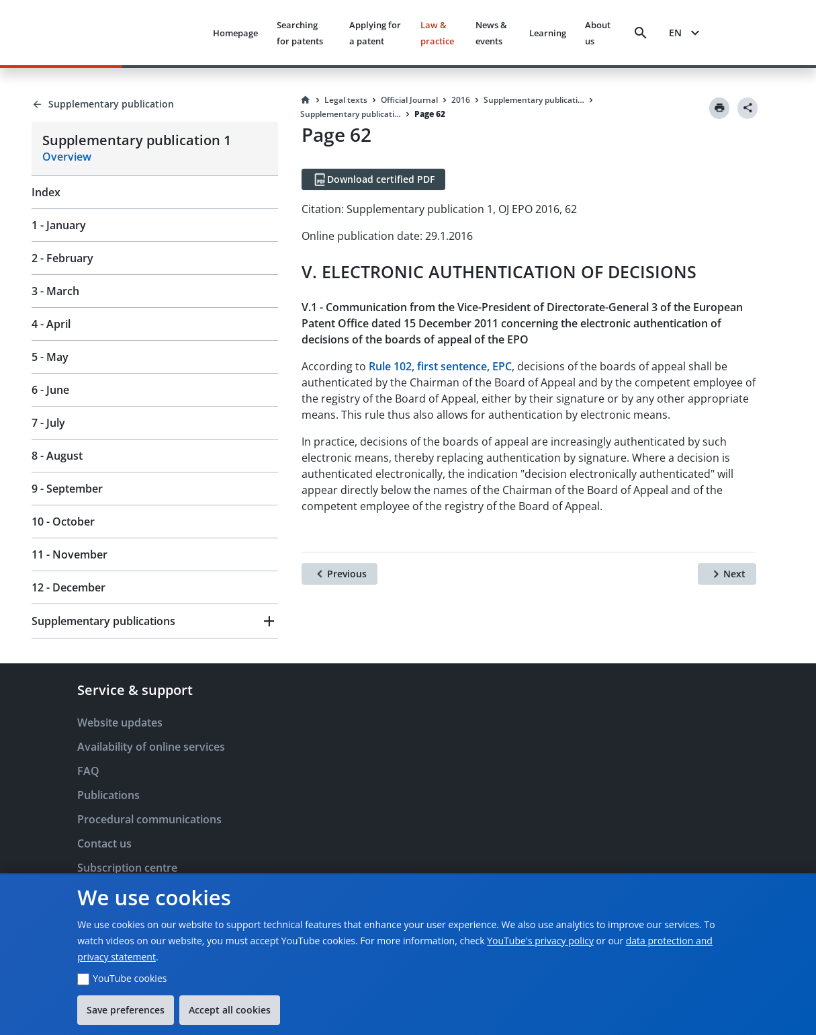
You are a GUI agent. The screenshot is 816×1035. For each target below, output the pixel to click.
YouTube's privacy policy (540, 940)
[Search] (640, 33)
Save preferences (126, 1009)
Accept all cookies (230, 1009)
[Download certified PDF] (373, 179)
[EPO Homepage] (151, 32)
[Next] (727, 574)
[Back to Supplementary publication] (155, 104)
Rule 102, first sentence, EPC (440, 366)
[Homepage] (305, 100)
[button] (155, 621)
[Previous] (339, 574)
